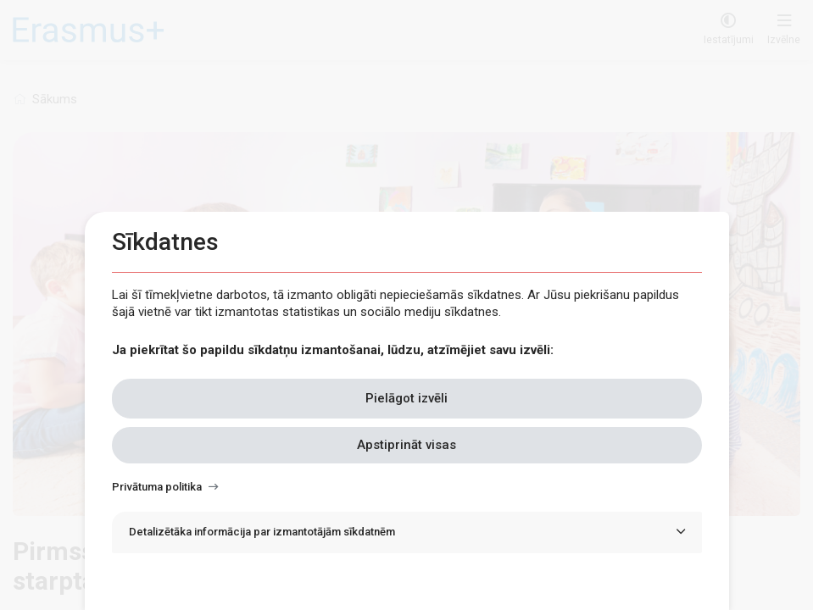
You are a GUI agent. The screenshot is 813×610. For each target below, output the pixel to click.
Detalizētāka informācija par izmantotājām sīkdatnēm (262, 531)
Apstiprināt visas (406, 444)
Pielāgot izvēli (406, 398)
